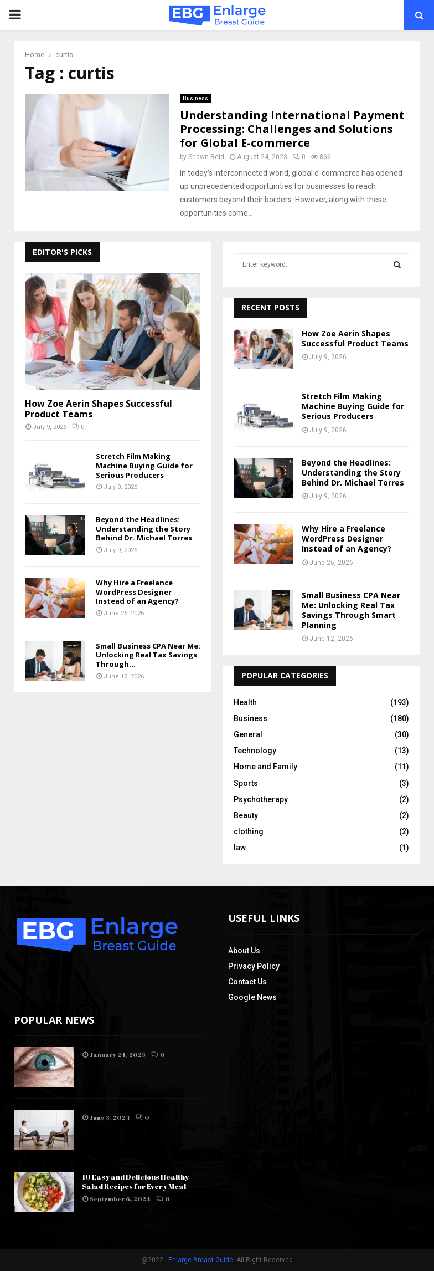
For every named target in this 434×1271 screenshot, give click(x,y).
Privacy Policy (254, 966)
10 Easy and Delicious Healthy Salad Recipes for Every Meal (135, 1181)
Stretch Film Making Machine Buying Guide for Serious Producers (144, 465)
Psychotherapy (261, 799)
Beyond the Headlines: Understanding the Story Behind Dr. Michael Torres (144, 528)
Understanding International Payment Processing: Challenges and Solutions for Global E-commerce (292, 129)
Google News (252, 997)
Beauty (246, 815)
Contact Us (247, 981)
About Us (244, 950)
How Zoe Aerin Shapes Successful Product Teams (98, 408)
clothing (249, 831)
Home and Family (265, 766)
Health (245, 702)
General (248, 734)
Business (195, 98)
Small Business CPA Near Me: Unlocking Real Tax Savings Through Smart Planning (351, 610)
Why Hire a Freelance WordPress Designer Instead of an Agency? (137, 592)
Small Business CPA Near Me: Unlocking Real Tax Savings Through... (148, 655)
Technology (255, 750)
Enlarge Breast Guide (200, 1260)
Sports (246, 783)
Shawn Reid (206, 157)
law (240, 847)
